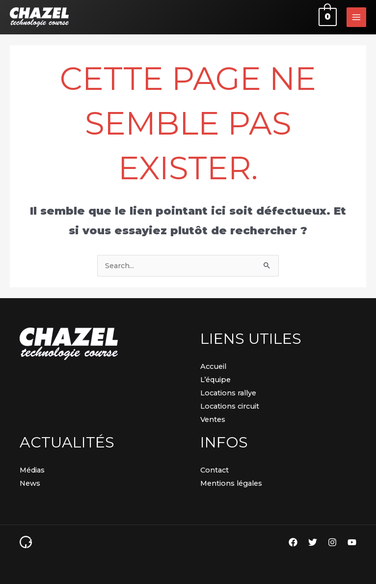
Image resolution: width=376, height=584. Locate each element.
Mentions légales (231, 483)
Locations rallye (228, 393)
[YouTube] (352, 542)
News (30, 483)
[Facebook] (293, 542)
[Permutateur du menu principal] (356, 17)
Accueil (213, 366)
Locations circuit (229, 406)
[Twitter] (312, 542)
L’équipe (215, 379)
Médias (32, 470)
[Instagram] (332, 542)
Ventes (212, 419)
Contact (214, 470)
